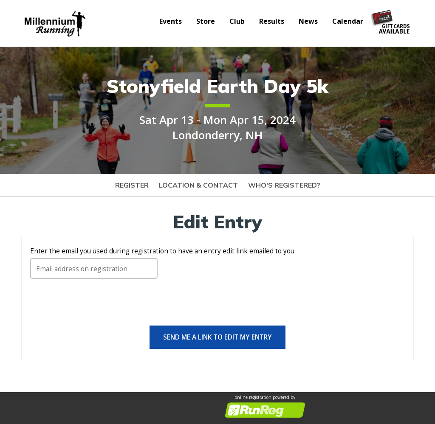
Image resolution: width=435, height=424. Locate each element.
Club (237, 21)
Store (205, 21)
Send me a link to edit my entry (217, 337)
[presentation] (94, 305)
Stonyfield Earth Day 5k (217, 86)
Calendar (347, 21)
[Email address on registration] (94, 268)
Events (170, 21)
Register (132, 185)
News (308, 21)
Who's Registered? (284, 185)
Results (271, 21)
